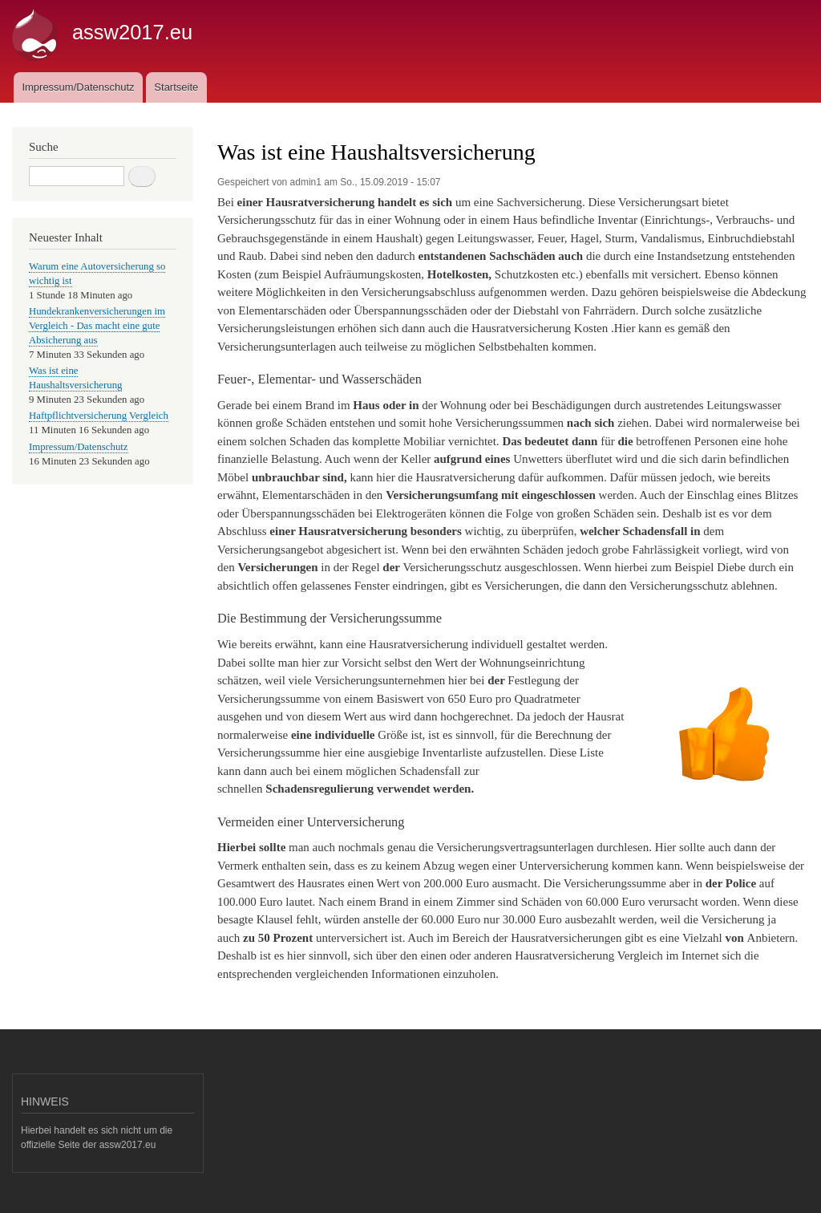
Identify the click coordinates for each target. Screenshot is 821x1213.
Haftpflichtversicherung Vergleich (98, 415)
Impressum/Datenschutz (78, 87)
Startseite (176, 87)
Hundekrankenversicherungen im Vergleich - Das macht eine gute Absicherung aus (97, 326)
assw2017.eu (132, 32)
